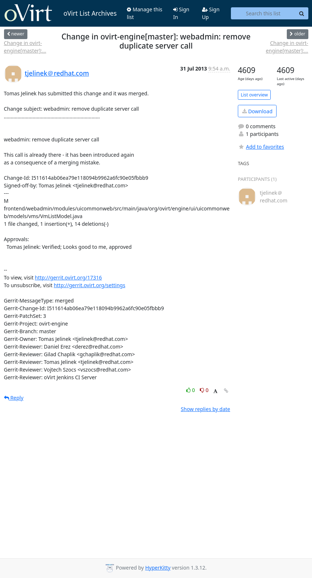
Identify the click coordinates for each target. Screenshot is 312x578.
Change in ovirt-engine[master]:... (25, 46)
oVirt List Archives (60, 13)
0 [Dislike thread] (204, 390)
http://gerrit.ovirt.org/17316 (68, 277)
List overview (254, 95)
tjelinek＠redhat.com (57, 73)
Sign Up (211, 13)
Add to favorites (261, 146)
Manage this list (144, 13)
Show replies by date (205, 409)
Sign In (181, 13)
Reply (14, 397)
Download (257, 111)
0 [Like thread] (191, 390)
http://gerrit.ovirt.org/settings (89, 285)
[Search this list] (263, 13)
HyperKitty (157, 567)
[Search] (301, 13)
